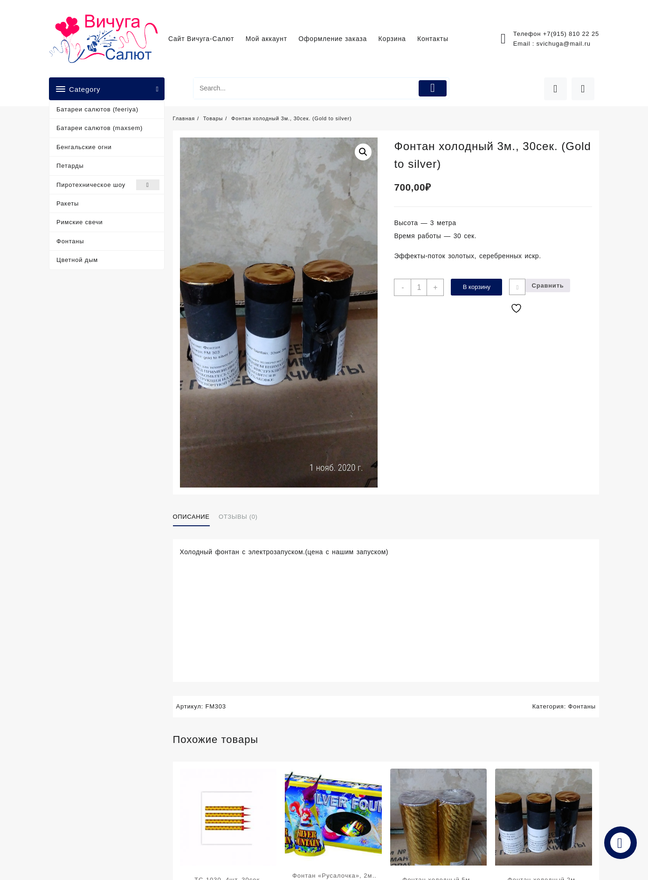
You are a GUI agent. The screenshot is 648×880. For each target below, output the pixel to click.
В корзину (476, 286)
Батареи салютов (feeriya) (97, 109)
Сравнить (547, 285)
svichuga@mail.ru (564, 43)
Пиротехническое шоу (107, 184)
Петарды (70, 165)
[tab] (195, 517)
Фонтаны (70, 241)
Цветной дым (77, 259)
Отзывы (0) (238, 516)
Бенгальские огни (84, 147)
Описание (191, 516)
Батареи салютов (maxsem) (99, 127)
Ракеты (67, 203)
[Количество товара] (419, 287)
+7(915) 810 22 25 (571, 33)
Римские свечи (79, 222)
